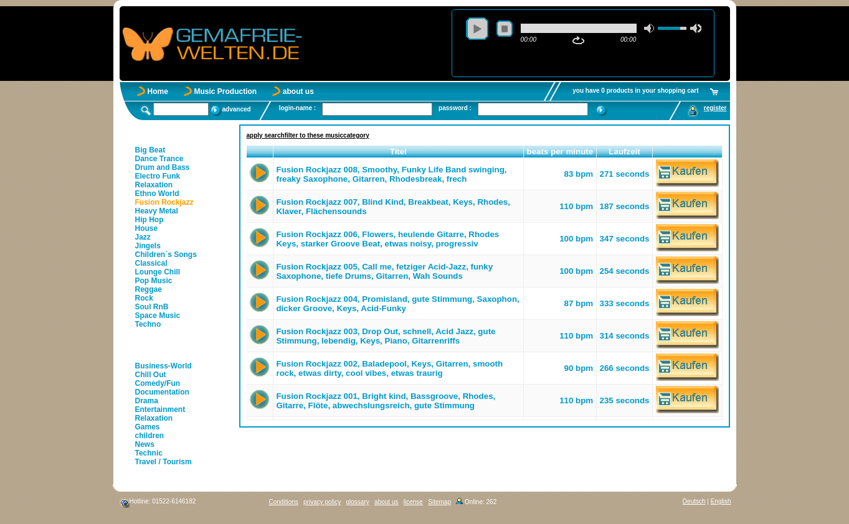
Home (158, 91)
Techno (148, 324)
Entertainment (160, 409)
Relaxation (154, 184)
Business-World (163, 366)
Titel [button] (398, 151)
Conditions (283, 501)
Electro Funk (158, 176)
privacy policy (322, 501)
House (146, 228)
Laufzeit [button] (624, 151)
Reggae (148, 289)
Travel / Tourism (163, 461)
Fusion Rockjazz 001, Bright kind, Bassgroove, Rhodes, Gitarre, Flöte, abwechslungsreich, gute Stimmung (385, 400)
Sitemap (439, 501)
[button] (260, 152)
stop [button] (504, 28)
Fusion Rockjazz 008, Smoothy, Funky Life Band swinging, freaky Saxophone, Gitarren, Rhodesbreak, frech (391, 174)
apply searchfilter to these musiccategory (308, 135)
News (144, 444)
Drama (146, 400)
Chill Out (150, 374)
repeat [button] (578, 40)
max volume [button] (695, 28)
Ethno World (157, 193)
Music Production (225, 91)
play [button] (477, 28)
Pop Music (154, 280)
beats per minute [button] (560, 151)
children (149, 435)
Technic (149, 453)
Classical (151, 263)
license (413, 501)
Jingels (148, 245)
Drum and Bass (162, 167)
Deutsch (694, 501)
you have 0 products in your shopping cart (635, 90)
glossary (357, 501)
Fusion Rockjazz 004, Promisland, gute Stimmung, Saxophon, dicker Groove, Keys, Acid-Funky (397, 303)
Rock (144, 298)
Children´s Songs (166, 254)
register (715, 108)
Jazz (143, 237)
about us (298, 91)
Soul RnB (152, 306)
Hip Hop (149, 219)
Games (147, 427)
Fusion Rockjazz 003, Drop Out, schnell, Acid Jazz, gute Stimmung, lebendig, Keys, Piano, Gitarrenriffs (385, 336)
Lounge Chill (158, 272)
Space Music (158, 315)
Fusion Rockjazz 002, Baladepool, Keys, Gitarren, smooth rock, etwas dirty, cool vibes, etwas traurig (389, 368)
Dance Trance (159, 158)
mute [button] (649, 28)
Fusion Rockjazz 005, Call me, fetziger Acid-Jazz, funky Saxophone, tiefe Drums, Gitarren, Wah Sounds (384, 271)
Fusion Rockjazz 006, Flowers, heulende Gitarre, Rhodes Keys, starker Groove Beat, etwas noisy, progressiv (387, 239)
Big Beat (150, 150)
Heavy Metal (156, 211)
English (721, 501)
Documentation (162, 392)
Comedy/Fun (158, 383)
